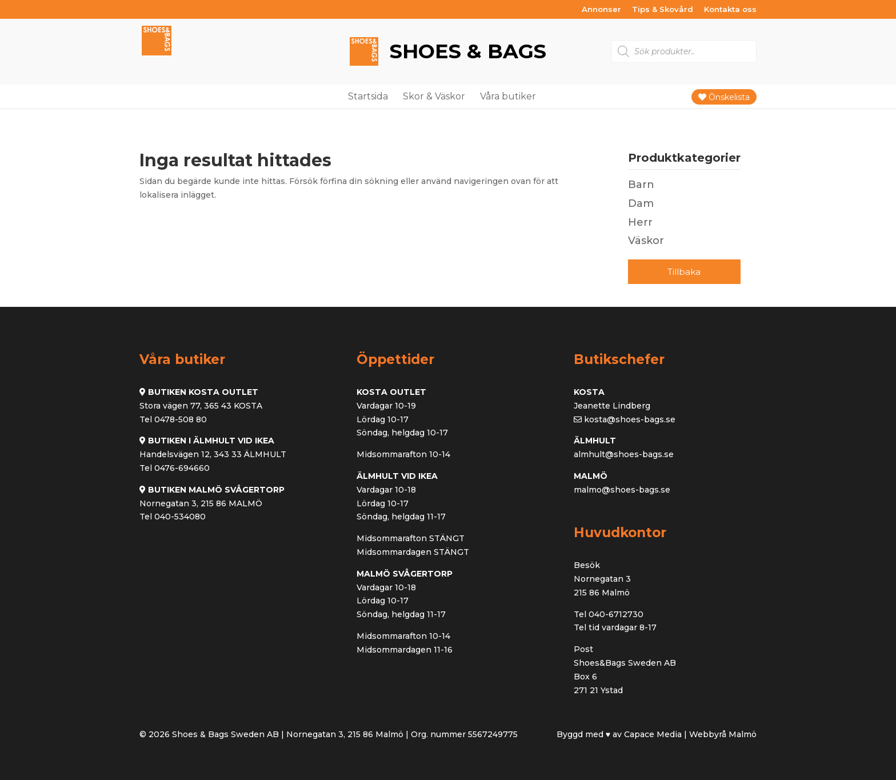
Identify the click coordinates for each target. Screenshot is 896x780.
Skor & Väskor (434, 96)
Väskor (646, 240)
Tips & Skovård (662, 10)
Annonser (601, 10)
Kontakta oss (730, 10)
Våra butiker (508, 96)
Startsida (368, 96)
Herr (640, 222)
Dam (641, 203)
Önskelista (724, 97)
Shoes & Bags (465, 51)
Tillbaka (684, 271)
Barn (641, 184)
